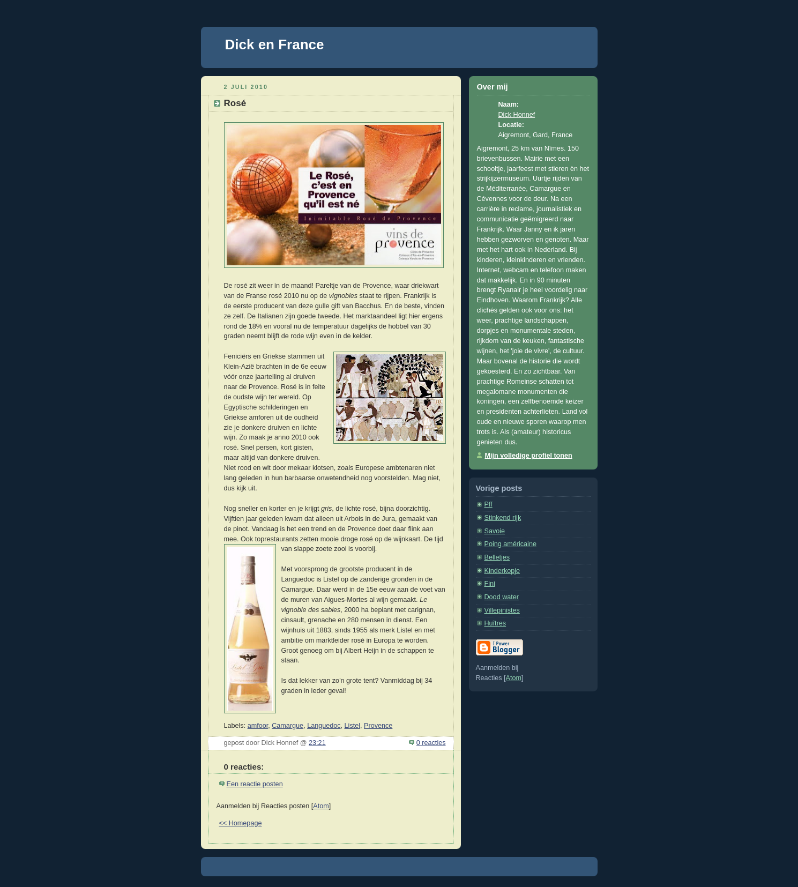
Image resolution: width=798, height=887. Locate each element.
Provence (378, 725)
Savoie (494, 531)
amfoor (258, 725)
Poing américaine (510, 544)
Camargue (287, 725)
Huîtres (495, 623)
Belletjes (497, 557)
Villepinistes (502, 610)
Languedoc (323, 725)
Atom (321, 806)
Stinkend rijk (502, 517)
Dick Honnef (516, 114)
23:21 (317, 743)
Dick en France (274, 44)
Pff (488, 504)
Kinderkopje (502, 571)
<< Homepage (240, 823)
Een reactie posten (255, 784)
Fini (489, 583)
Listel (352, 725)
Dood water (501, 597)
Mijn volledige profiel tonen (528, 455)
